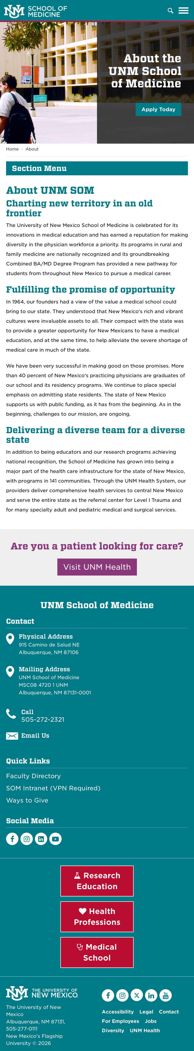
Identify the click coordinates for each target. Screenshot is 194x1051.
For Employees (120, 1021)
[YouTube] (165, 995)
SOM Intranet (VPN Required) (53, 788)
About (32, 149)
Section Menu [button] (39, 168)
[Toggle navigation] (183, 11)
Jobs (151, 1021)
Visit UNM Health (97, 566)
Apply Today (158, 109)
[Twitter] (137, 995)
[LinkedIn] (41, 839)
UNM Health (145, 1031)
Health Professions (97, 917)
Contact (169, 1012)
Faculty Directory (33, 776)
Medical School (97, 952)
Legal (146, 1012)
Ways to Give (27, 800)
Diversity (113, 1031)
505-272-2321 (42, 719)
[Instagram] (26, 839)
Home (12, 149)
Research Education (97, 881)
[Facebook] (12, 839)
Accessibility (118, 1012)
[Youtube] (55, 839)
